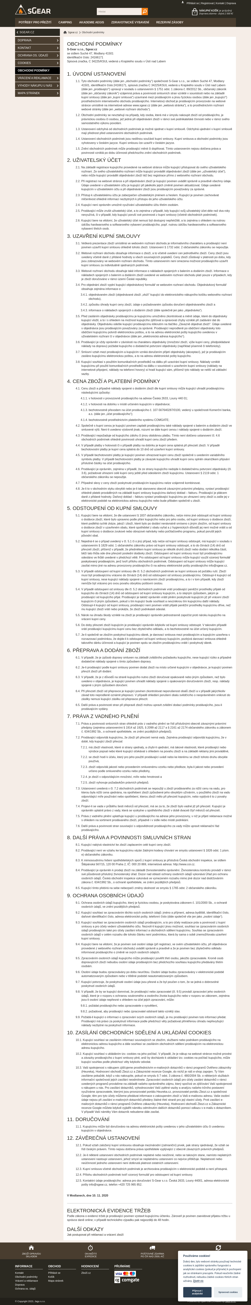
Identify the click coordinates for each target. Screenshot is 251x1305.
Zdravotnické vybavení (130, 22)
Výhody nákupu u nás (35, 85)
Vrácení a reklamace (34, 78)
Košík (51, 1276)
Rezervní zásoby (169, 22)
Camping (65, 22)
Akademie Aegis (91, 22)
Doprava (231, 3)
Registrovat (207, 3)
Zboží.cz (86, 1272)
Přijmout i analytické (197, 1292)
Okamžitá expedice (91, 1255)
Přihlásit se (193, 3)
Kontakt (220, 3)
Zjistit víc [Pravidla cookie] (198, 1281)
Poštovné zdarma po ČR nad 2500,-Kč (152, 1255)
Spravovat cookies (228, 1292)
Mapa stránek (29, 93)
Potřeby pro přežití (35, 22)
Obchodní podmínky (34, 70)
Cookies (24, 62)
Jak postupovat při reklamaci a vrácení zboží (95, 1234)
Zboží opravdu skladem (31, 1255)
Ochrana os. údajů (33, 55)
